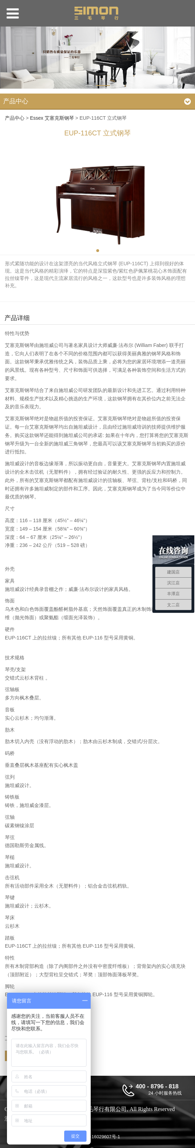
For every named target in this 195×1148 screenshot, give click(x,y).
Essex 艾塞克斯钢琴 (52, 118)
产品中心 (14, 118)
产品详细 (17, 317)
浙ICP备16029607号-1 (97, 1136)
